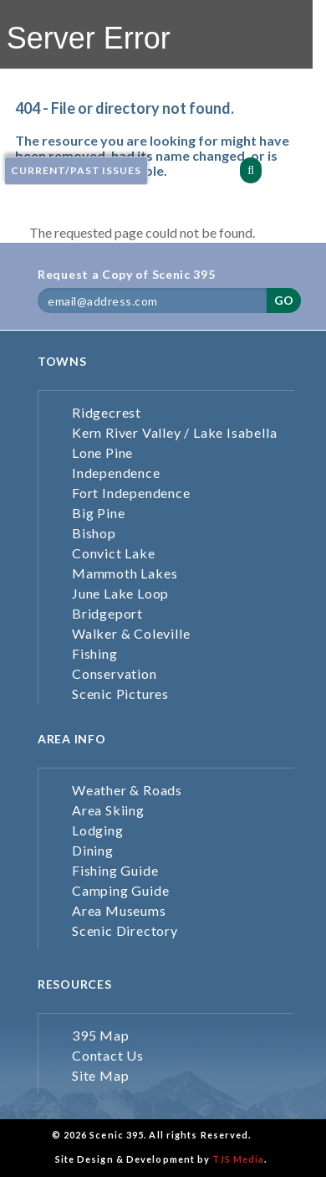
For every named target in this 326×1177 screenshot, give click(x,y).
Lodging (98, 830)
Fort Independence (131, 493)
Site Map (100, 1075)
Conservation (114, 673)
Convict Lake (113, 553)
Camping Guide (120, 890)
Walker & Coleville (131, 633)
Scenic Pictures (120, 694)
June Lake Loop (120, 593)
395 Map (101, 1035)
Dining (93, 850)
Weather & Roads (127, 790)
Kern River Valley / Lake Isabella (174, 432)
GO (283, 300)
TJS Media (238, 1159)
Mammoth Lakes (124, 573)
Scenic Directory (125, 930)
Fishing (95, 653)
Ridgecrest (106, 412)
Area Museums (119, 910)
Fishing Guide (115, 870)
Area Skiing (108, 810)
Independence (116, 473)
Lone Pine (102, 452)
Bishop (94, 533)
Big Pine (98, 513)
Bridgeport (107, 613)
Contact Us (108, 1055)
